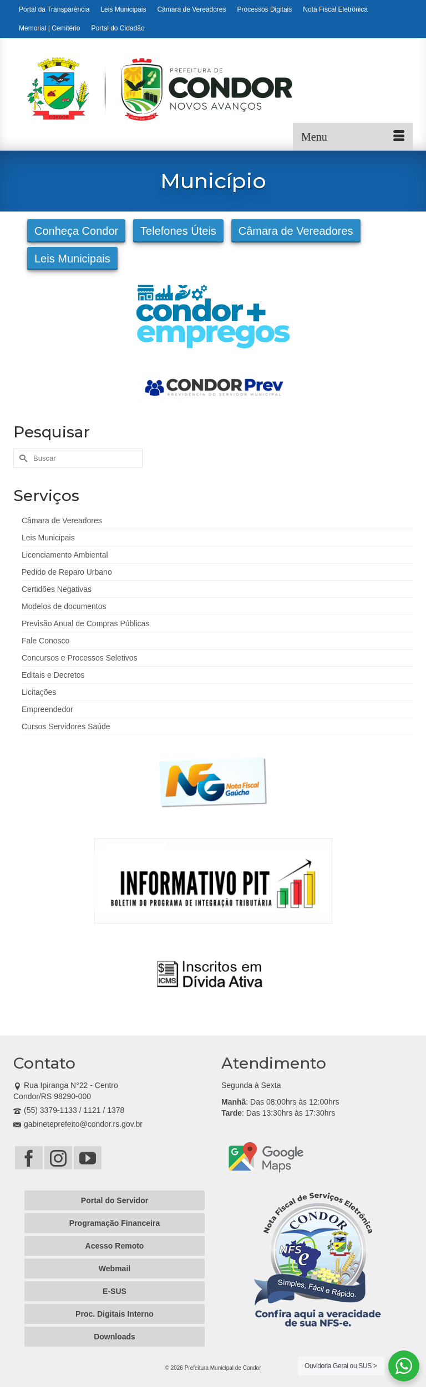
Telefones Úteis (178, 231)
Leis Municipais (72, 258)
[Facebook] (29, 1157)
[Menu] (353, 137)
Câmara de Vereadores (296, 231)
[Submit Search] (21, 458)
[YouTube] (88, 1157)
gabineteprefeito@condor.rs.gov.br (78, 1124)
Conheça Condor (76, 231)
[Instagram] (58, 1157)
